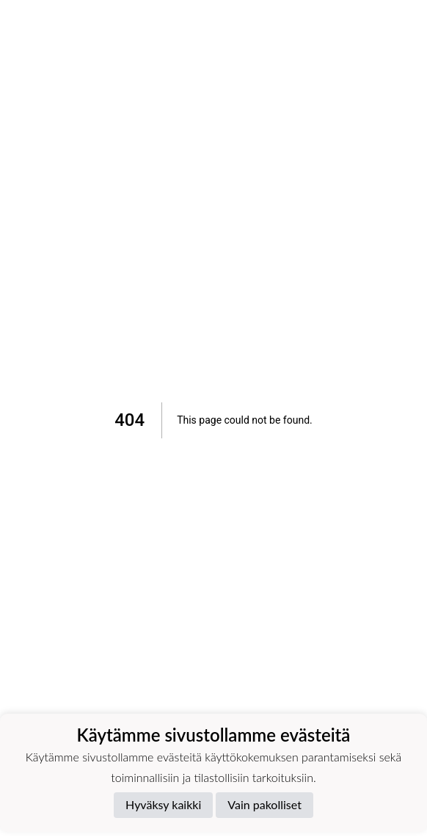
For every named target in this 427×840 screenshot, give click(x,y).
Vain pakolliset (264, 804)
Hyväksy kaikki (163, 804)
